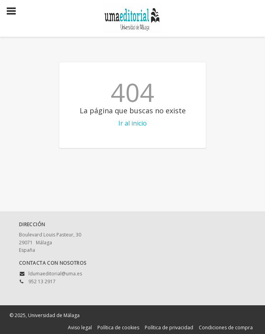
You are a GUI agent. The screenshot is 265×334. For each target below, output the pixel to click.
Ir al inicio (132, 123)
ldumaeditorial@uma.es (55, 273)
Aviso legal (80, 327)
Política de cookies (118, 327)
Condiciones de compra (226, 327)
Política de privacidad (169, 327)
